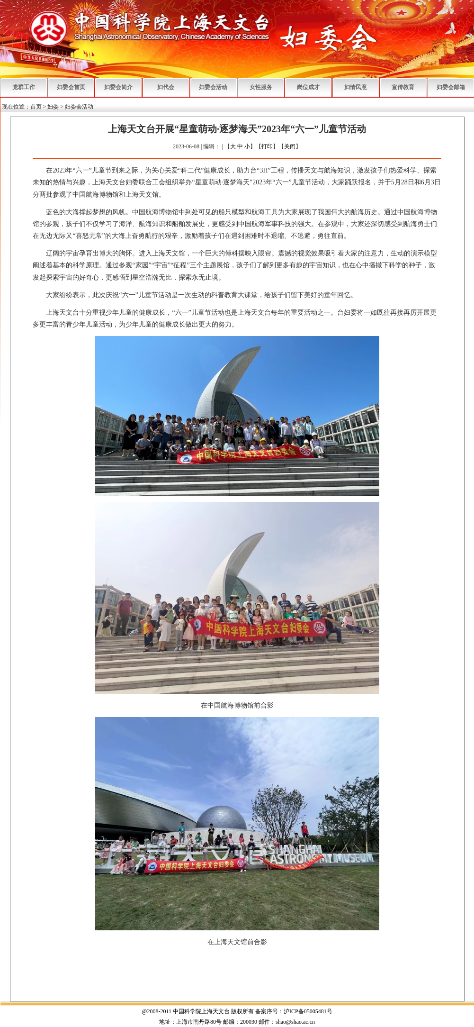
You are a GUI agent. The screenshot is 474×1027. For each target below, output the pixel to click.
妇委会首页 (71, 87)
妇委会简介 (118, 87)
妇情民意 (355, 87)
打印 (267, 146)
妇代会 (165, 87)
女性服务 (261, 87)
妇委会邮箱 (451, 87)
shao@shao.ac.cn (295, 1021)
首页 (36, 106)
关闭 (289, 146)
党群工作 (23, 87)
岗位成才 (308, 87)
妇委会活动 (213, 87)
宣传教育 (403, 87)
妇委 (53, 106)
